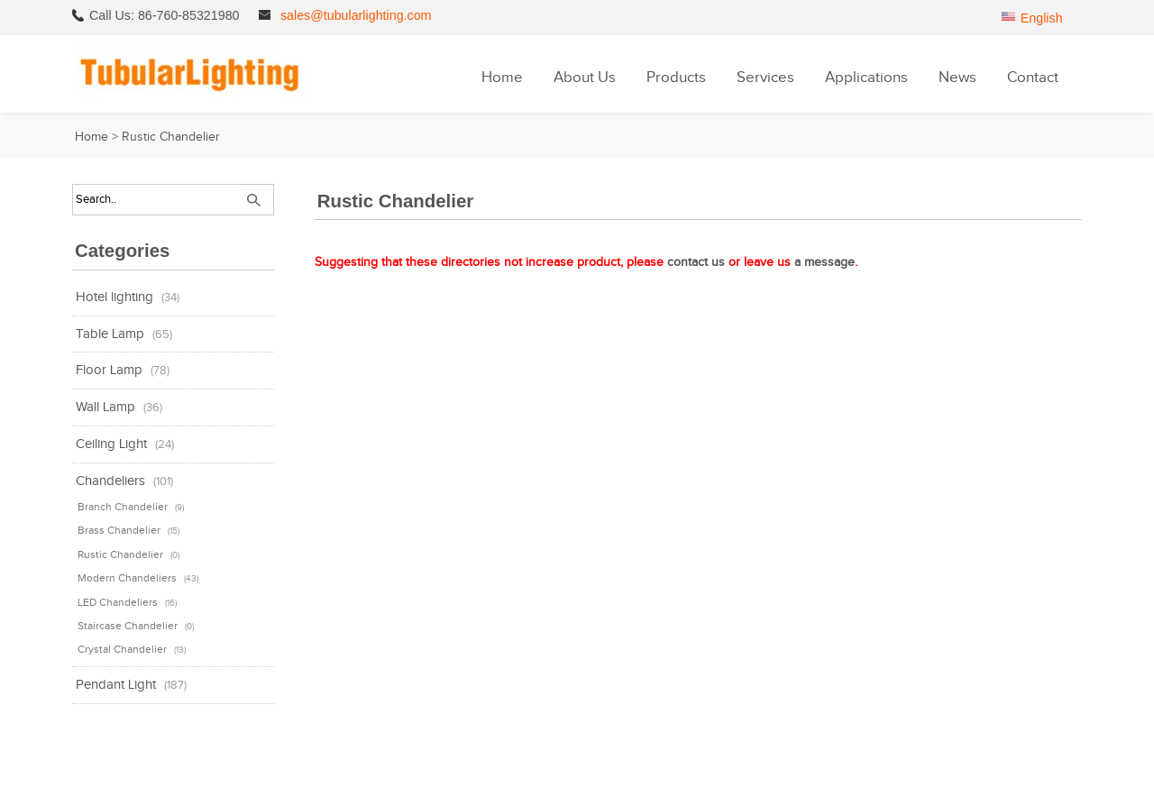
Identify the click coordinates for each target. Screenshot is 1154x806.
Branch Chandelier (123, 506)
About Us (585, 78)
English (1042, 18)
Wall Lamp (105, 407)
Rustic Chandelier (120, 554)
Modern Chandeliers (127, 578)
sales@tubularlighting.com (356, 15)
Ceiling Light (111, 444)
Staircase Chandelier (128, 625)
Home (502, 78)
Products (676, 78)
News (957, 78)
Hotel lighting (114, 297)
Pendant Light (116, 684)
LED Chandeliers (118, 602)
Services (765, 78)
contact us (696, 262)
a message (824, 262)
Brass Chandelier (119, 530)
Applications (866, 78)
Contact (1032, 78)
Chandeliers (110, 481)
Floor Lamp (109, 370)
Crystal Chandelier (122, 649)
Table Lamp (110, 334)
